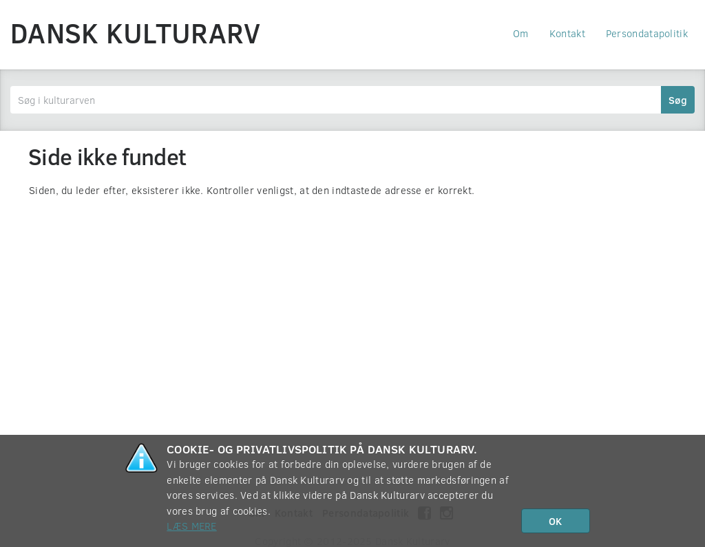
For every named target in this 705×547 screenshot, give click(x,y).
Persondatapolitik (647, 33)
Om (521, 33)
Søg (678, 100)
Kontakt (567, 33)
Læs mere (191, 526)
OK (555, 521)
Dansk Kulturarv (135, 32)
